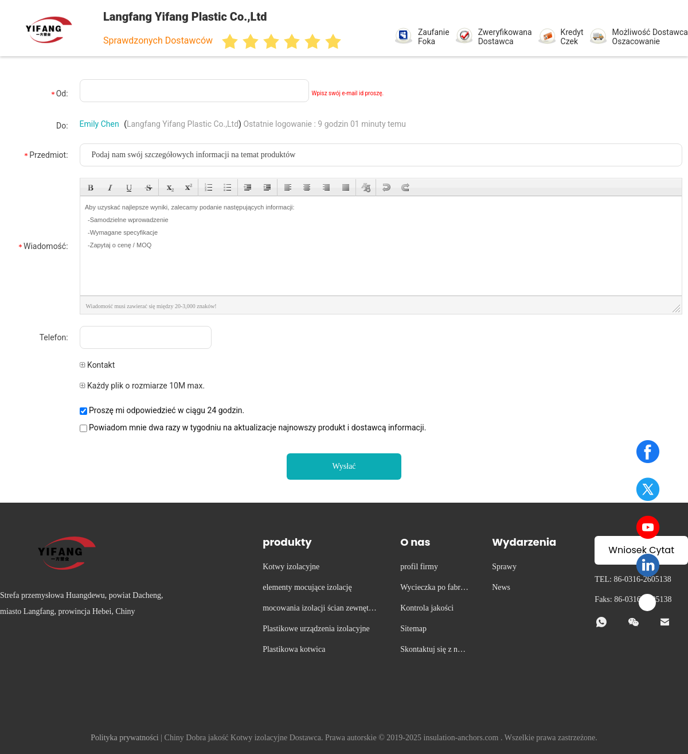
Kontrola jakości (427, 608)
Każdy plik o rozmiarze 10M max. (142, 385)
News (501, 587)
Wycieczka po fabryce (434, 589)
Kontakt (97, 365)
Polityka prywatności (125, 737)
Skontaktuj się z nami (433, 651)
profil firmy (419, 566)
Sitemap (413, 628)
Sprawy (504, 566)
